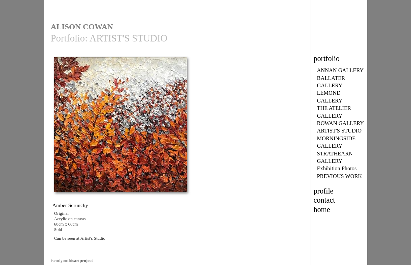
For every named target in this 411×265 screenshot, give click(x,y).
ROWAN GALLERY (340, 123)
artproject (72, 260)
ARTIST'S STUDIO (339, 130)
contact (324, 200)
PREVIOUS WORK (339, 176)
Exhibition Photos (337, 168)
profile (324, 191)
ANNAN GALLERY (340, 70)
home (322, 209)
